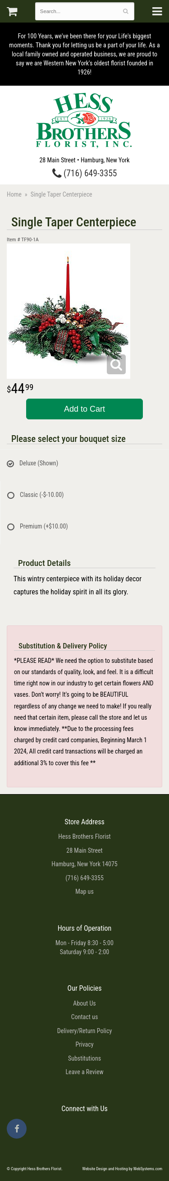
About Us (84, 1003)
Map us (84, 891)
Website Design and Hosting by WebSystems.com (122, 1169)
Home (14, 194)
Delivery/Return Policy (84, 1030)
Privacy (84, 1044)
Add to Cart (84, 409)
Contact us (84, 1016)
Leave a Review (84, 1071)
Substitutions (84, 1058)
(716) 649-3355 (84, 173)
